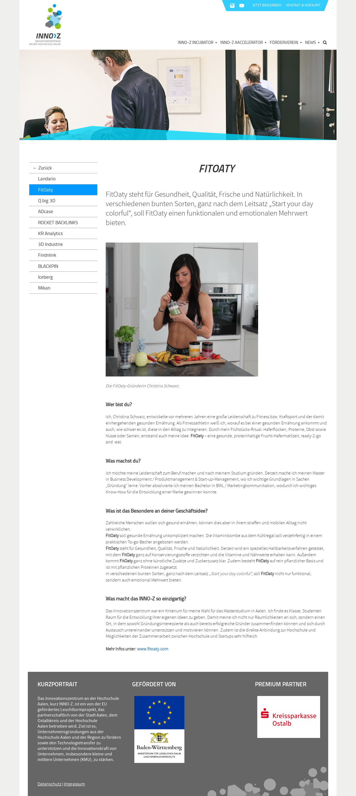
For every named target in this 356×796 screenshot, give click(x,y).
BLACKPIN (48, 266)
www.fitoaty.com (152, 649)
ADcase (45, 211)
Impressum (74, 784)
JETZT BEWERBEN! (267, 5)
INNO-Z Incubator (195, 42)
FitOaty (45, 189)
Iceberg (45, 277)
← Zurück (42, 167)
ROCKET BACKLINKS (58, 222)
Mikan (44, 288)
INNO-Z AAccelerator (241, 42)
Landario (47, 178)
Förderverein (284, 42)
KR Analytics (50, 233)
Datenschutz (49, 784)
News (310, 42)
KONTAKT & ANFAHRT (303, 5)
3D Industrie (50, 244)
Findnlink (47, 255)
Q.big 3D (46, 200)
